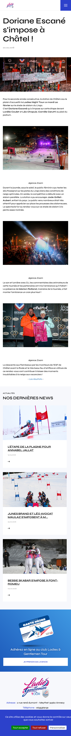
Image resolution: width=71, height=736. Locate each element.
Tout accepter (20, 727)
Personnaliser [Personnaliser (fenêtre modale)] (57, 727)
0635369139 (42, 707)
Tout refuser (39, 727)
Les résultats (35, 379)
